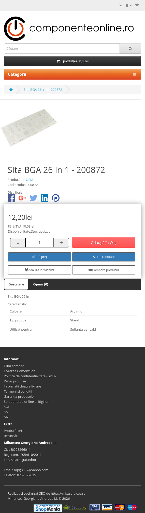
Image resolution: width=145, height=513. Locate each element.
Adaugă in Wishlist (39, 270)
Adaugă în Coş (103, 242)
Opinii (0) (40, 284)
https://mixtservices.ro (68, 493)
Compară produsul (104, 270)
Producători (13, 430)
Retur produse (15, 381)
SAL (6, 411)
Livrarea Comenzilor (19, 371)
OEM (29, 179)
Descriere (16, 284)
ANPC (8, 417)
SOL (7, 406)
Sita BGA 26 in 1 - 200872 (43, 89)
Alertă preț (39, 257)
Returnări (11, 435)
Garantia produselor (19, 396)
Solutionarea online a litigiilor (26, 401)
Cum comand (14, 366)
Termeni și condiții (18, 391)
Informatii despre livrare (22, 386)
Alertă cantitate (103, 257)
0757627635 (26, 475)
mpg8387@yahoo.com (31, 470)
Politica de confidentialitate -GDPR (30, 376)
